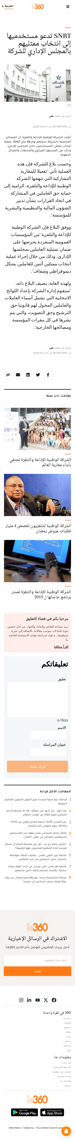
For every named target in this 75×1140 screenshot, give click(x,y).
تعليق (62, 679)
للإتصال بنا (65, 1080)
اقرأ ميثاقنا (61, 647)
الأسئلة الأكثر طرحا (62, 1067)
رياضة (68, 1041)
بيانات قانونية (64, 1076)
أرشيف (67, 1085)
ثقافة (68, 1032)
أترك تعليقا (37, 766)
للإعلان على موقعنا (61, 1071)
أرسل (37, 971)
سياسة (67, 1018)
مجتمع (67, 1027)
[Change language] (8, 6)
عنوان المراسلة (54, 744)
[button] (66, 1131)
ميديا (68, 27)
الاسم (62, 727)
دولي (69, 1050)
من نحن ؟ (66, 1062)
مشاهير (67, 1045)
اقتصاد (67, 1022)
